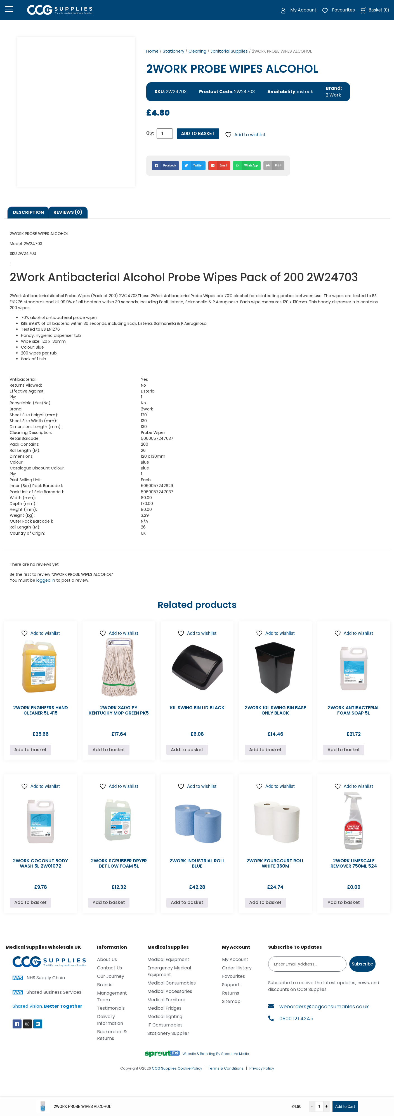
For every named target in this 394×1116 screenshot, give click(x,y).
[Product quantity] (165, 140)
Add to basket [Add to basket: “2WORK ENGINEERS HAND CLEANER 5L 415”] (30, 756)
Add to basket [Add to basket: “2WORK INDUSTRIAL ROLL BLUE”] (187, 909)
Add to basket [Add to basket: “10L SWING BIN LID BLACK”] (187, 756)
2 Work (333, 102)
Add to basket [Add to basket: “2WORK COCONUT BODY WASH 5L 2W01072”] (30, 909)
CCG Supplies (164, 1075)
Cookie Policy (190, 1075)
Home (152, 58)
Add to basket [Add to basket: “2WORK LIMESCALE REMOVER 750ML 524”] (343, 909)
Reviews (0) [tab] (67, 219)
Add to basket (198, 140)
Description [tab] (28, 219)
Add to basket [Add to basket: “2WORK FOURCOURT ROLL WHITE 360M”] (265, 909)
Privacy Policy (261, 1075)
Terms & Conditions (226, 1075)
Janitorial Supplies (229, 58)
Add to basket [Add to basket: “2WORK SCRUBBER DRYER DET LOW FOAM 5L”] (109, 909)
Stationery (173, 58)
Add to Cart (345, 1106)
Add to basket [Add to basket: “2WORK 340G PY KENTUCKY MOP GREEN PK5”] (109, 756)
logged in (45, 587)
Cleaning (197, 58)
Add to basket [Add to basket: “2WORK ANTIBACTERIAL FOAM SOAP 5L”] (343, 756)
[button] (165, 172)
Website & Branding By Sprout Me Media (216, 1060)
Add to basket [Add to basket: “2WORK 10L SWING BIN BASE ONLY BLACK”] (265, 756)
